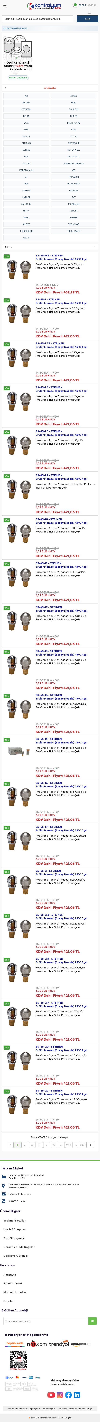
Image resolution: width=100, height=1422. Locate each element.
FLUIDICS (26, 143)
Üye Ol (93, 14)
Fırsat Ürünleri (12, 1283)
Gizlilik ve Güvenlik (15, 1255)
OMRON (26, 190)
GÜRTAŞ (26, 150)
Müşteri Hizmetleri (15, 1292)
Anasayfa (9, 1274)
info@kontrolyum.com (20, 1194)
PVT (74, 197)
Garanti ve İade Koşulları (19, 1247)
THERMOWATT (73, 231)
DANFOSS (73, 109)
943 (68, 1145)
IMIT (26, 156)
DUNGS (73, 116)
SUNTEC (26, 224)
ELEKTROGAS (73, 123)
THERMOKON (26, 231)
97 (53, 1145)
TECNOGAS (73, 224)
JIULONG (26, 163)
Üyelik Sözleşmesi (14, 1229)
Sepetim (8, 1301)
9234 (83, 1145)
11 (39, 1145)
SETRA (26, 210)
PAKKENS (73, 190)
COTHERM (26, 109)
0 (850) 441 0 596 (18, 1200)
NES (26, 183)
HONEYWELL (74, 150)
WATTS (26, 237)
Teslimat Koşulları (14, 1220)
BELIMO (26, 102)
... (32, 1145)
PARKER (26, 197)
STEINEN (74, 217)
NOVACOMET (73, 183)
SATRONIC (26, 204)
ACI (26, 95)
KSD (74, 170)
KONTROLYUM (26, 170)
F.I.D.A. (73, 136)
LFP (26, 177)
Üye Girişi (89, 14)
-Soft (32, 1417)
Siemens (74, 210)
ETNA (73, 129)
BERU (73, 102)
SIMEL (26, 217)
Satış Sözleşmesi (14, 1238)
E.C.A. (26, 123)
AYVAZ (73, 95)
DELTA (26, 116)
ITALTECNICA (74, 156)
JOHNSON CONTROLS (73, 163)
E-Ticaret (40, 1417)
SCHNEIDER (73, 204)
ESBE (26, 129)
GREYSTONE (73, 143)
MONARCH (74, 177)
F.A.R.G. (26, 136)
